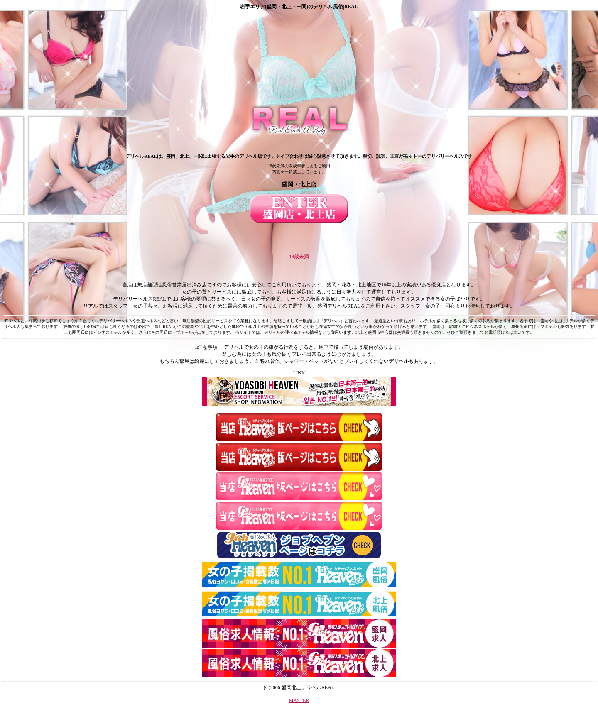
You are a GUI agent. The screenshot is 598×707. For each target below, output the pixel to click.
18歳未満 (299, 256)
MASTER (299, 700)
